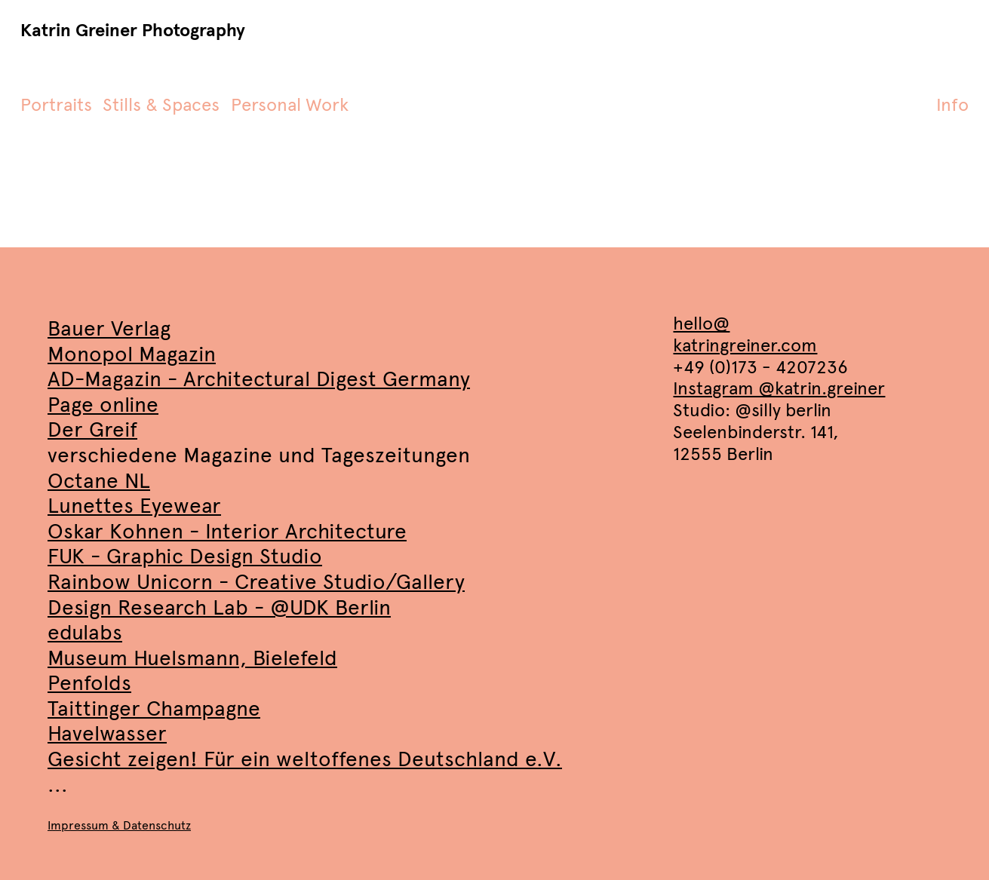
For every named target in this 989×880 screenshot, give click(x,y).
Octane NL (99, 481)
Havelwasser (107, 733)
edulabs (85, 632)
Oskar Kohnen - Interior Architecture (227, 531)
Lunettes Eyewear (134, 505)
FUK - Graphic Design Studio (185, 556)
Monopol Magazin (132, 354)
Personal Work (290, 105)
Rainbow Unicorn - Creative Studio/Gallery (256, 582)
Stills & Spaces (161, 105)
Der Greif (92, 429)
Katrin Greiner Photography (132, 31)
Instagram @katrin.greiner (779, 388)
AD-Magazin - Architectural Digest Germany (259, 379)
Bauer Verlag (109, 328)
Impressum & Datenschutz (119, 825)
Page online (103, 404)
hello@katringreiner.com (745, 334)
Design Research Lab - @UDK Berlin (219, 607)
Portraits (56, 105)
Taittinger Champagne (154, 708)
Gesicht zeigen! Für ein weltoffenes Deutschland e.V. (305, 759)
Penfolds (89, 683)
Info (952, 105)
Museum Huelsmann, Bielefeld (192, 658)
